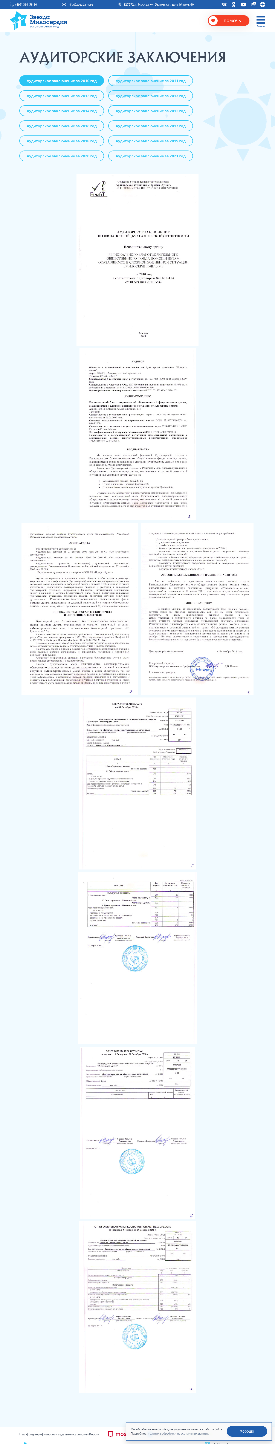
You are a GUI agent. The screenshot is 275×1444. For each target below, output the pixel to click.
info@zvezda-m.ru (80, 4)
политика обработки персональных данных (178, 1433)
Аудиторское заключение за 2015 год (151, 111)
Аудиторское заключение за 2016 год (62, 126)
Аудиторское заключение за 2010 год (62, 80)
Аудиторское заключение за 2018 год (62, 141)
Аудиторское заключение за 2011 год (151, 80)
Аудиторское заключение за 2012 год (62, 96)
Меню (261, 26)
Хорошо (247, 1431)
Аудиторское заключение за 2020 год (62, 156)
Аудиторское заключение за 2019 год (151, 141)
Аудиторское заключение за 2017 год (151, 126)
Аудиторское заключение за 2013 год (151, 96)
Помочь (232, 20)
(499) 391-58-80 (26, 4)
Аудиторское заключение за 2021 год (151, 156)
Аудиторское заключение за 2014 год (62, 111)
